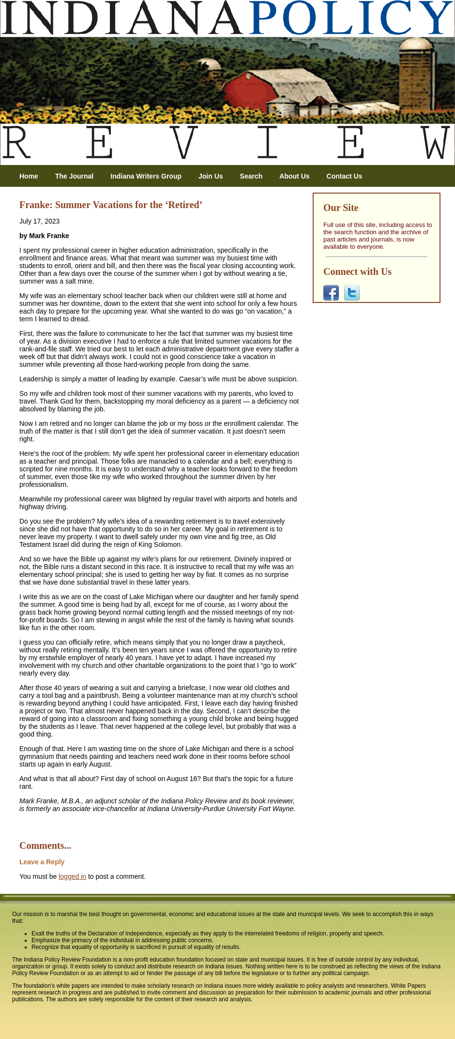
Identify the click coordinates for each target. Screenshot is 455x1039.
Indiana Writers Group (146, 176)
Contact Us (345, 176)
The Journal (74, 176)
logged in (72, 876)
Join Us (210, 176)
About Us (294, 176)
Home (28, 176)
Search (251, 176)
